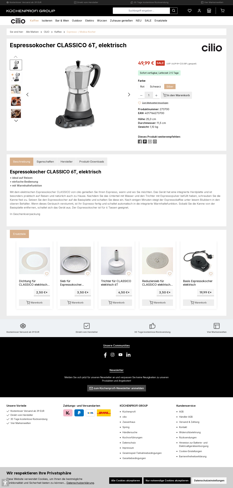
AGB (181, 411)
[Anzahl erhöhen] (156, 95)
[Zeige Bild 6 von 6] (91, 125)
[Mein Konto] (199, 10)
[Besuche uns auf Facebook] (104, 354)
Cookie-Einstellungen (190, 451)
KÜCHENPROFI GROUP (134, 405)
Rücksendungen (188, 437)
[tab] (21, 162)
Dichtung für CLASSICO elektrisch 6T (33, 282)
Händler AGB (186, 416)
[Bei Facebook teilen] (139, 141)
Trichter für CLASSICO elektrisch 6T (116, 282)
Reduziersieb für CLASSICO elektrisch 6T (156, 282)
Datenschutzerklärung (80, 482)
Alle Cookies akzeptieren (125, 480)
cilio (124, 416)
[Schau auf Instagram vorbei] (112, 354)
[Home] (18, 20)
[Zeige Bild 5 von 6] (86, 125)
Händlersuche (129, 432)
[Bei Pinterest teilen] (144, 141)
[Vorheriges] (27, 94)
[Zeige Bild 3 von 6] (75, 125)
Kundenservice (186, 405)
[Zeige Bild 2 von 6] (70, 125)
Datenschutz (129, 442)
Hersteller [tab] (67, 161)
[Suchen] (174, 10)
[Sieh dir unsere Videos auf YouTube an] (120, 354)
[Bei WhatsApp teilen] (149, 141)
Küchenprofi (129, 411)
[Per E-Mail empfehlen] (154, 141)
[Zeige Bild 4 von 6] (81, 125)
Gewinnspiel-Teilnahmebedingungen (142, 453)
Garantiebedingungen (134, 458)
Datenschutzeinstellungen (209, 480)
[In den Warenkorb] (176, 95)
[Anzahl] (148, 95)
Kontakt (183, 427)
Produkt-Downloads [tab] (91, 161)
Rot (142, 86)
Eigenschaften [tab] (45, 161)
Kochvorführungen (132, 437)
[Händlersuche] (209, 10)
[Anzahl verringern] (141, 95)
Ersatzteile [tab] (19, 234)
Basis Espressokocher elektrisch (197, 282)
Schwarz (155, 86)
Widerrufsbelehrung (190, 432)
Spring (125, 427)
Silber (169, 86)
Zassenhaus (128, 422)
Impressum (128, 447)
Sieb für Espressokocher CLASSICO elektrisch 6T (74, 282)
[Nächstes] (129, 94)
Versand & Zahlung (189, 422)
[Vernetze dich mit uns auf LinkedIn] (128, 354)
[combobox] (141, 10)
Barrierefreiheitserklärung (192, 456)
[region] (71, 94)
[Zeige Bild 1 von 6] (65, 125)
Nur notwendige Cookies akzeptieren (167, 480)
